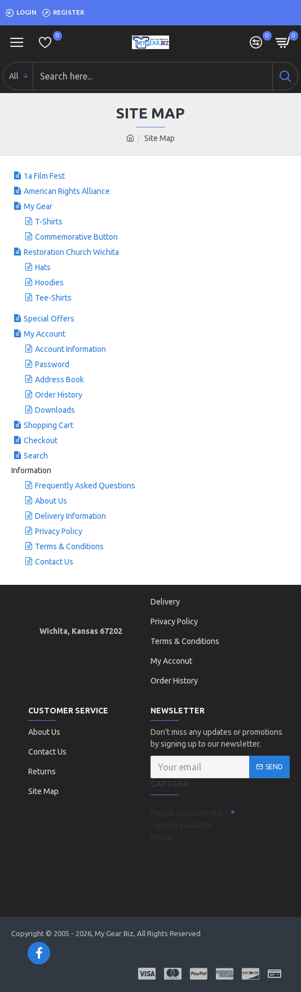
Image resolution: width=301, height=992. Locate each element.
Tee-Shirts (53, 297)
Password (52, 364)
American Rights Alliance (67, 191)
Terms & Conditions (69, 546)
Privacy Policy (58, 531)
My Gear (38, 206)
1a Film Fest (44, 175)
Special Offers (49, 318)
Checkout (40, 440)
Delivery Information (70, 516)
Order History (58, 394)
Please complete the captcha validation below (186, 825)
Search (36, 455)
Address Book (59, 379)
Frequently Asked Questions (85, 485)
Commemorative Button (76, 236)
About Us (51, 500)
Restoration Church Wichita (71, 252)
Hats (43, 267)
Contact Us (54, 561)
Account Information (70, 349)
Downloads (55, 410)
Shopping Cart (48, 425)
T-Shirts (49, 221)
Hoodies (49, 282)
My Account (44, 333)
